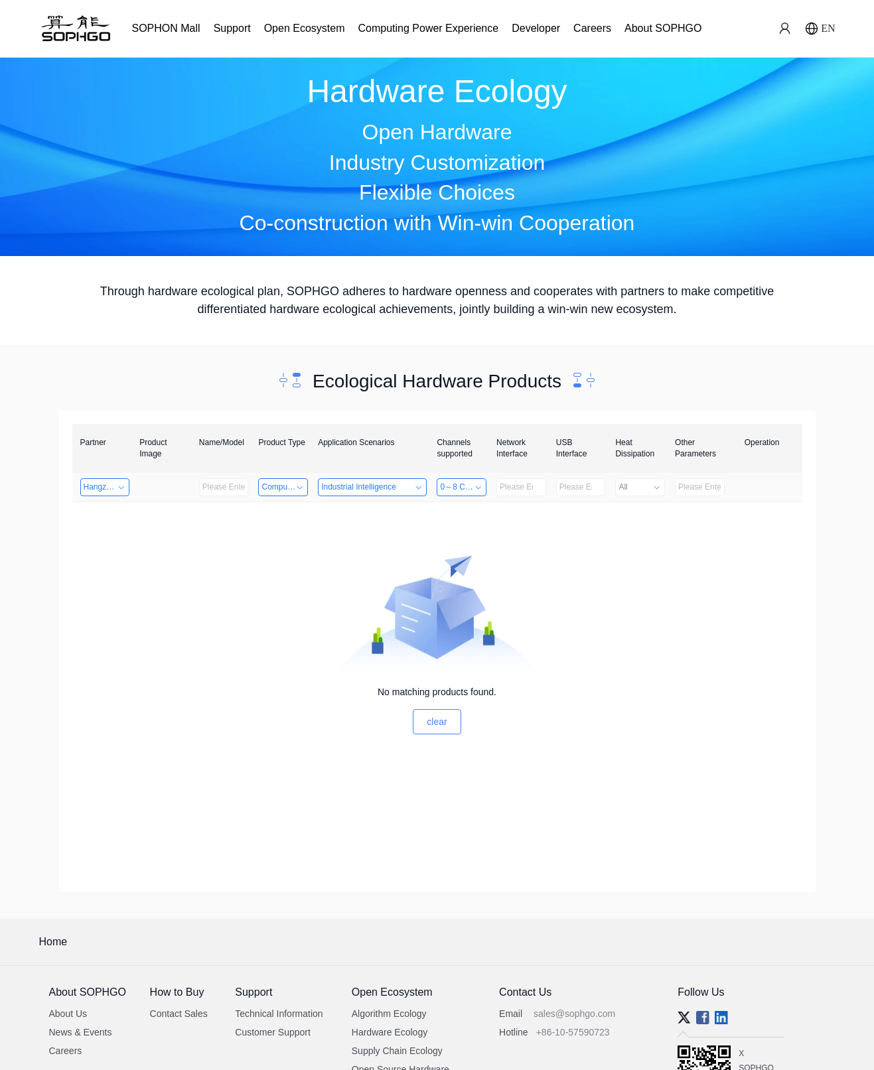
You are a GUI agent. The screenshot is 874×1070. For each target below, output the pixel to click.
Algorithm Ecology (389, 1013)
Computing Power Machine (284, 487)
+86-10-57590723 (573, 1032)
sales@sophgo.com (574, 1013)
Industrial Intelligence (372, 487)
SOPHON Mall (166, 28)
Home (53, 941)
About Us (68, 1013)
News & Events (80, 1032)
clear (437, 721)
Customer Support (273, 1032)
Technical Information (279, 1013)
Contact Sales (179, 1013)
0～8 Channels (463, 487)
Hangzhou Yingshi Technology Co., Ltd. (107, 487)
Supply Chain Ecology (397, 1050)
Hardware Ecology (389, 1032)
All (640, 487)
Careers (592, 28)
